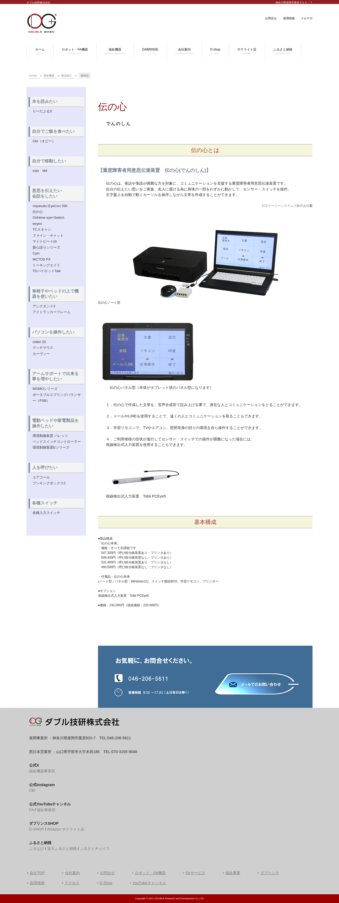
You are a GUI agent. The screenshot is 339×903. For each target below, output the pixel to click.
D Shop (106, 883)
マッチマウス (43, 348)
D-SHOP (36, 829)
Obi (32, 790)
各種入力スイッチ (46, 513)
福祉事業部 (46, 810)
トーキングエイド (46, 265)
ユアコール (41, 477)
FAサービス (195, 873)
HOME (33, 75)
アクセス (72, 883)
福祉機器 (49, 75)
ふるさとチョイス (95, 848)
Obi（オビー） (44, 141)
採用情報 (289, 18)
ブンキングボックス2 (49, 483)
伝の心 (38, 212)
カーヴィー (41, 354)
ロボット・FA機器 (150, 873)
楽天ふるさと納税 (62, 848)
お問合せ (271, 18)
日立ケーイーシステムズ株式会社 (285, 206)
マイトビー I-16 (45, 241)
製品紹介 (66, 75)
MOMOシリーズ (45, 389)
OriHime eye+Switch (48, 218)
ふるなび (36, 848)
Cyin (36, 253)
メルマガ (307, 18)
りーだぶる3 (42, 111)
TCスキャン (42, 229)
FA (31, 810)
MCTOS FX (42, 259)
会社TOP (37, 873)
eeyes (37, 224)
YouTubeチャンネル (149, 883)
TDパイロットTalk (47, 271)
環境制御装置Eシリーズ (51, 447)
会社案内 (72, 873)
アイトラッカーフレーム (51, 312)
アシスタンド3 (44, 306)
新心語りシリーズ (46, 247)
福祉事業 (232, 873)
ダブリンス (269, 873)
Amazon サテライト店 (65, 829)
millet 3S (39, 342)
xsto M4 (40, 171)
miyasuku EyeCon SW (50, 206)
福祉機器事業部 (42, 771)
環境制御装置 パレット (50, 436)
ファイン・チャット (48, 236)
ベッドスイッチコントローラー (57, 442)
